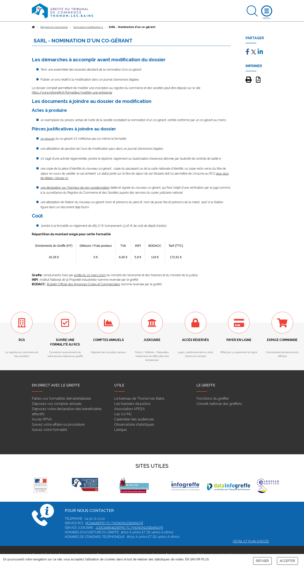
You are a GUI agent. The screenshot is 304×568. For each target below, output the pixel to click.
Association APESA (129, 409)
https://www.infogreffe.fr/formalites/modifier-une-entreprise (72, 92)
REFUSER (262, 561)
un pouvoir (47, 138)
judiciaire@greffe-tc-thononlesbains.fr (129, 527)
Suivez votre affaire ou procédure (58, 424)
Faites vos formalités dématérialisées (61, 398)
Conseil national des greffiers (219, 404)
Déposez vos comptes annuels (57, 404)
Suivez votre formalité (49, 430)
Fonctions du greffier (212, 398)
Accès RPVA (42, 419)
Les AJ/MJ (122, 414)
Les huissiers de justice (132, 404)
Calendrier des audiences (134, 419)
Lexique (120, 430)
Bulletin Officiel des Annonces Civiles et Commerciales (83, 284)
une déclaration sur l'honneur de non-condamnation (75, 187)
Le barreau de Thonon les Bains (139, 398)
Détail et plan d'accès (251, 541)
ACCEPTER (287, 561)
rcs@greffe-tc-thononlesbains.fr (114, 523)
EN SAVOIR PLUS (197, 559)
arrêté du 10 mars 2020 (90, 275)
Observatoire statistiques (134, 424)
